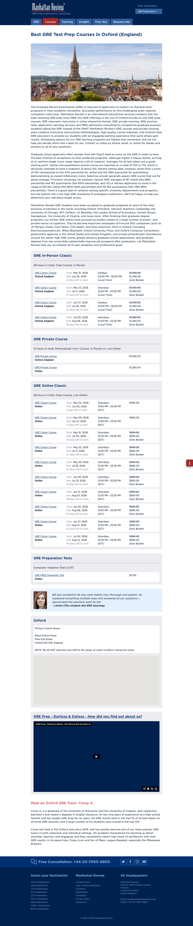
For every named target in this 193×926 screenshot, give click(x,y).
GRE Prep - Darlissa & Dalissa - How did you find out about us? (88, 716)
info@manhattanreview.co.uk (141, 899)
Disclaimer (81, 895)
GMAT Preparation (40, 882)
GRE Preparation (39, 885)
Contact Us (81, 902)
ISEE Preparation (39, 902)
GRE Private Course (46, 356)
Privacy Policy (83, 899)
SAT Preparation (39, 892)
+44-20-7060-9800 (91, 862)
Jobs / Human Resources (88, 885)
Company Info (83, 882)
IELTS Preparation (40, 909)
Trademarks (81, 892)
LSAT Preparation (39, 889)
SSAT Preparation (39, 899)
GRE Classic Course (45, 272)
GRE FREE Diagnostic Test (49, 575)
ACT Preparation (39, 895)
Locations (80, 889)
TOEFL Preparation (40, 905)
